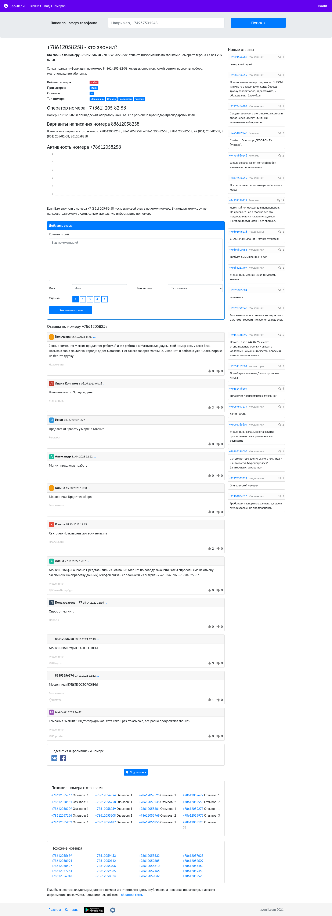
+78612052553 (193, 802)
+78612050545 (149, 802)
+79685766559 (238, 75)
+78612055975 (193, 815)
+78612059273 (193, 809)
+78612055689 (61, 856)
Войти (322, 6)
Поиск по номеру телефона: (74, 23)
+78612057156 (61, 815)
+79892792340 (238, 308)
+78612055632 (149, 856)
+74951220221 (238, 200)
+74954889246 (238, 133)
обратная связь (132, 895)
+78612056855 (149, 822)
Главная (35, 6)
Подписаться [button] (136, 772)
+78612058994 (61, 861)
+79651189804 (238, 366)
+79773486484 (238, 106)
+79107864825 (238, 496)
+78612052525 (193, 876)
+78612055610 (149, 866)
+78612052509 (193, 861)
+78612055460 (193, 866)
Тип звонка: (145, 288)
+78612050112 (105, 861)
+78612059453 (105, 856)
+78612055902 (61, 822)
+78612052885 (149, 861)
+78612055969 (149, 815)
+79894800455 (238, 249)
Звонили (14, 5)
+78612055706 (105, 866)
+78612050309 (61, 809)
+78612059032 (149, 876)
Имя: (52, 288)
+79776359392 (238, 478)
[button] (258, 23)
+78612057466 (149, 871)
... (94, 337)
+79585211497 (238, 267)
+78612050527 (61, 866)
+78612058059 (105, 809)
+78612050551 (61, 802)
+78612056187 (105, 822)
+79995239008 (238, 451)
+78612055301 (149, 809)
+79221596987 (238, 57)
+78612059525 (149, 795)
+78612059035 (105, 871)
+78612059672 (193, 795)
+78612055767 (61, 795)
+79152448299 (238, 335)
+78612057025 (193, 856)
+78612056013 (61, 876)
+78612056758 (105, 802)
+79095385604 (238, 290)
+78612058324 (105, 876)
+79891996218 (238, 231)
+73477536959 (238, 178)
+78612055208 (105, 815)
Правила (54, 910)
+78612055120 (193, 822)
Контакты (72, 910)
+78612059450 (193, 871)
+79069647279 (238, 406)
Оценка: (55, 298)
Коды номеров (54, 6)
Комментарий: (59, 234)
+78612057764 (61, 871)
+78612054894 (105, 795)
